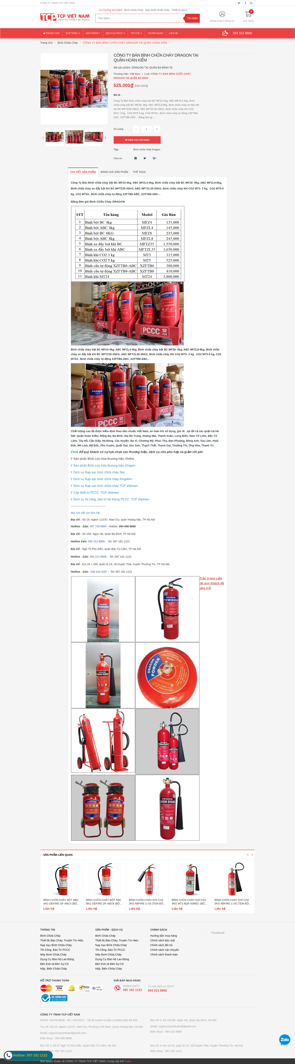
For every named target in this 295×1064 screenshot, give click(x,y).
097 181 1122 (132, 990)
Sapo (128, 1061)
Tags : (117, 149)
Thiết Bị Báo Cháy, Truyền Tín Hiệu (61, 940)
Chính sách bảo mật (162, 940)
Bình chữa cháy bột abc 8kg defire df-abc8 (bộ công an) (103, 903)
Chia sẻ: (118, 158)
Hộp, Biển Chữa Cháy (53, 968)
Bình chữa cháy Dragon (146, 149)
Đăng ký (229, 20)
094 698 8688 (63, 1038)
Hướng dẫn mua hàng (163, 935)
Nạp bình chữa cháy (157, 9)
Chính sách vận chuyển (164, 949)
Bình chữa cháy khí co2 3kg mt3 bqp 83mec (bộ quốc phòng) (189, 903)
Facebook (218, 932)
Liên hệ (173, 33)
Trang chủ (51, 33)
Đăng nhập (216, 20)
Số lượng (118, 129)
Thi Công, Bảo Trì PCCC (55, 949)
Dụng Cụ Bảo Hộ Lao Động (57, 959)
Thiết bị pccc (179, 9)
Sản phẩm (93, 33)
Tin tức (136, 33)
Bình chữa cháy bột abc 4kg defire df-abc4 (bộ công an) (60, 903)
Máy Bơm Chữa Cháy (53, 954)
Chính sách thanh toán (164, 954)
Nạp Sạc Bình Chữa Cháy (56, 945)
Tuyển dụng (155, 33)
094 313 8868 (157, 990)
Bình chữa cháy (133, 9)
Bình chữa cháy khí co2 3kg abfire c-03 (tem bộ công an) (146, 903)
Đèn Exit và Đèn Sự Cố (54, 963)
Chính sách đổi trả (161, 945)
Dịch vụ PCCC (115, 33)
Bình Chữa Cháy (50, 935)
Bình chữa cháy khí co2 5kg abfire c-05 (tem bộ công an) (231, 903)
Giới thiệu (73, 33)
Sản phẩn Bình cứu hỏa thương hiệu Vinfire (103, 458)
